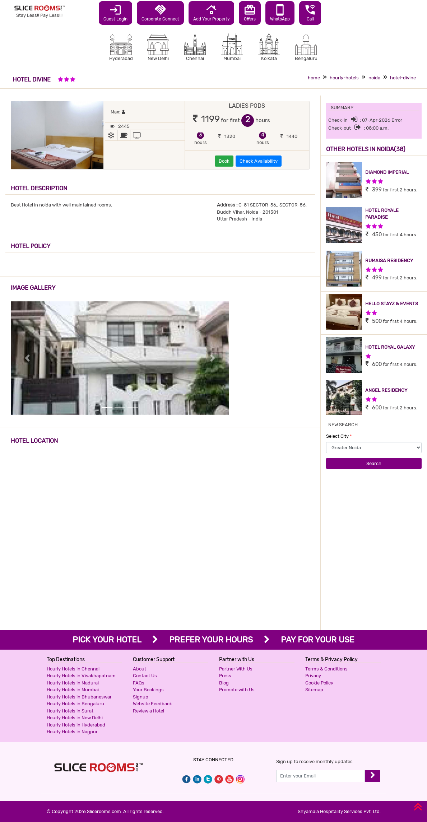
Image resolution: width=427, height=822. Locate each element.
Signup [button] (140, 697)
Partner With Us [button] (235, 669)
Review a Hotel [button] (148, 711)
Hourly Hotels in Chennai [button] (73, 669)
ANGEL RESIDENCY (386, 390)
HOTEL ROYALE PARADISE (382, 214)
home (314, 77)
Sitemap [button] (314, 689)
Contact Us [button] (145, 675)
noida (374, 77)
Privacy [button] (313, 675)
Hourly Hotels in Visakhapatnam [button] (81, 675)
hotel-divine (403, 77)
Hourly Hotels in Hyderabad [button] (76, 725)
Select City (339, 436)
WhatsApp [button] (280, 13)
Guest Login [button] (115, 13)
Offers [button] (249, 13)
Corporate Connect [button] (160, 13)
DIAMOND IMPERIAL (387, 172)
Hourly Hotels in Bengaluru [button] (75, 703)
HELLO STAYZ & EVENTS (391, 303)
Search (373, 463)
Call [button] (310, 13)
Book (224, 161)
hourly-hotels (344, 77)
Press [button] (225, 675)
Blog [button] (224, 683)
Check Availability (259, 161)
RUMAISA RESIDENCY (389, 260)
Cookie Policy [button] (319, 683)
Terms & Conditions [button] (326, 669)
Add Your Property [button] (211, 13)
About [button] (139, 669)
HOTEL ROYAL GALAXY (390, 347)
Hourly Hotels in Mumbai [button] (73, 689)
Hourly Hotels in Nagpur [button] (72, 731)
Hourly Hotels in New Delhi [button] (75, 717)
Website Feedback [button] (152, 703)
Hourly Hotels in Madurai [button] (73, 683)
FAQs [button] (138, 683)
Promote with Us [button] (237, 689)
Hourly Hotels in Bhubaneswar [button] (79, 697)
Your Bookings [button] (148, 689)
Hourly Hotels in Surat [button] (70, 711)
